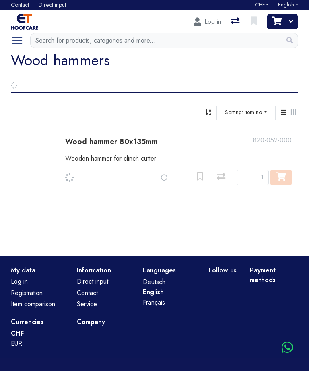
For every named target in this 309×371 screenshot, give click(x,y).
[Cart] (276, 21)
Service (87, 304)
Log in (19, 281)
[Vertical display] (283, 113)
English (286, 4)
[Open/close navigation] (20, 40)
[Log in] (207, 22)
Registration (27, 292)
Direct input (92, 281)
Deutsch (154, 281)
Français (154, 302)
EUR (16, 343)
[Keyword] (156, 40)
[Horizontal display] (293, 113)
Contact (87, 292)
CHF (260, 4)
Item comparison (33, 304)
